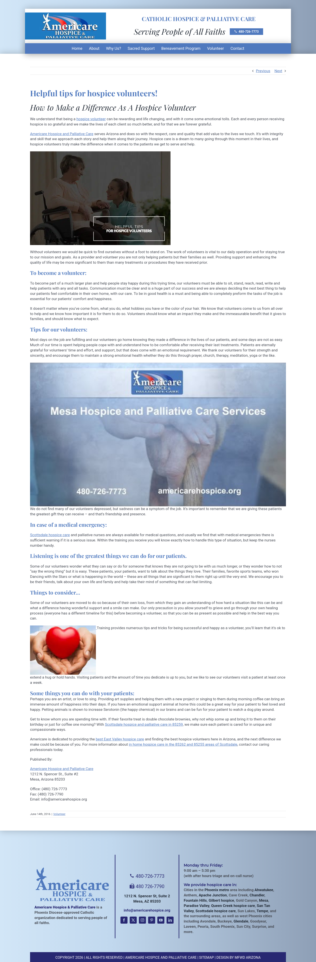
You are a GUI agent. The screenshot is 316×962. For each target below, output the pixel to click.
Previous (263, 71)
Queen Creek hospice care (233, 905)
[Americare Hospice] (72, 884)
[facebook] (123, 920)
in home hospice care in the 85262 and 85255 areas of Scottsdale (183, 744)
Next (278, 71)
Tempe (262, 911)
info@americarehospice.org (147, 910)
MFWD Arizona (248, 957)
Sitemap (206, 957)
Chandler (257, 895)
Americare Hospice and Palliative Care (61, 134)
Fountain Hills (195, 900)
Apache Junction (213, 895)
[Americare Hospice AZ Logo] (65, 15)
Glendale (240, 921)
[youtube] (160, 920)
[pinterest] (151, 920)
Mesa (263, 900)
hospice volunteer (91, 119)
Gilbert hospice (221, 900)
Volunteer (59, 814)
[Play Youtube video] (158, 435)
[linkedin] (170, 920)
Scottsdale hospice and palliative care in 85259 (144, 724)
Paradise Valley (196, 905)
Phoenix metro (217, 890)
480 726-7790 (147, 886)
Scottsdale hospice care (50, 535)
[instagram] (142, 920)
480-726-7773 (246, 31)
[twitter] (133, 920)
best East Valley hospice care (120, 739)
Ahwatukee (264, 890)
